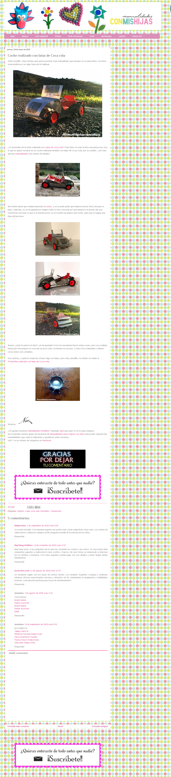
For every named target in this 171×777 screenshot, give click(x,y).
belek (16, 611)
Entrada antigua (100, 726)
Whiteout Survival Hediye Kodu (28, 634)
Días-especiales (75, 36)
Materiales (106, 36)
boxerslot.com (21, 571)
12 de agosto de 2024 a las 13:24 (45, 571)
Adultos (20, 511)
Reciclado (44, 511)
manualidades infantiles (38, 431)
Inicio (60, 726)
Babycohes (20, 525)
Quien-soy (137, 36)
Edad (92, 36)
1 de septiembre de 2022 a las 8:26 (42, 525)
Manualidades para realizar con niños (67, 434)
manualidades (21, 153)
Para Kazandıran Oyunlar (25, 637)
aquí (62, 431)
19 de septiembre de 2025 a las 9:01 (41, 624)
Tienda (58, 36)
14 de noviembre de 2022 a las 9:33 (49, 545)
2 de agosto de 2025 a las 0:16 (39, 593)
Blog (12, 36)
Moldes (25, 36)
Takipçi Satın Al (21, 631)
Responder (19, 536)
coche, (49, 206)
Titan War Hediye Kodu (24, 643)
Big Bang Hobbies (23, 545)
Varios (122, 36)
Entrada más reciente (18, 726)
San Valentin (41, 36)
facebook (46, 440)
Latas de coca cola (54, 147)
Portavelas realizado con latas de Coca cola (28, 361)
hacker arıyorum (21, 603)
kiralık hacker (20, 600)
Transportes (55, 511)
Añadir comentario (18, 653)
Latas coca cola (32, 511)
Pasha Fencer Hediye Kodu (26, 640)
